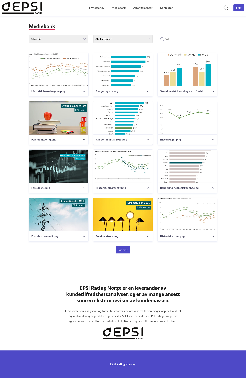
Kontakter (166, 7)
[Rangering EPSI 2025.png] (123, 118)
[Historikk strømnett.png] (123, 166)
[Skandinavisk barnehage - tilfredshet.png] (187, 69)
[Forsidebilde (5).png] (58, 118)
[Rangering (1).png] (123, 69)
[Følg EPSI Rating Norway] (238, 7)
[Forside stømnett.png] (58, 214)
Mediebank (119, 7)
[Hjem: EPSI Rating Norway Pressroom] (22, 8)
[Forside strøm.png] (123, 214)
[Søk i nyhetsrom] (225, 7)
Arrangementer (142, 7)
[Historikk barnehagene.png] (58, 69)
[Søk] (187, 39)
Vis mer (123, 250)
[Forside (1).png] (58, 166)
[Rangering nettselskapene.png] (187, 166)
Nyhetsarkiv (96, 7)
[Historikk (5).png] (187, 118)
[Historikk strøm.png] (187, 214)
